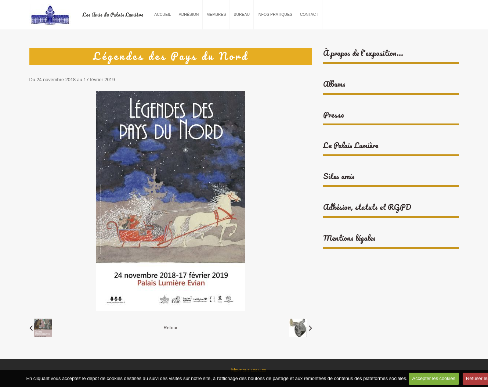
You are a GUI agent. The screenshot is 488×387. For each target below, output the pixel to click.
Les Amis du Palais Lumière (112, 14)
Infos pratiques (274, 14)
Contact (309, 14)
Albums (334, 84)
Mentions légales (349, 238)
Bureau (242, 14)
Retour (170, 327)
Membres (216, 14)
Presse (333, 115)
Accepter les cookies (433, 378)
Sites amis (339, 176)
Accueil (162, 14)
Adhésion (189, 14)
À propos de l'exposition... (363, 53)
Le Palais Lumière (350, 145)
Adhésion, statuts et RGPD (367, 207)
